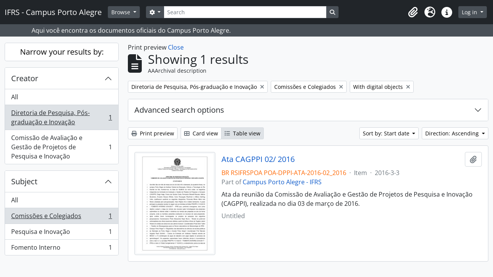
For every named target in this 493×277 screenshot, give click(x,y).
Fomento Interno (61, 249)
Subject (24, 181)
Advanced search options (179, 110)
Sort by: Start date (387, 133)
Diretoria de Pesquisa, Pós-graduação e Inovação (61, 117)
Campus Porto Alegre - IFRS (282, 182)
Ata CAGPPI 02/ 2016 (258, 159)
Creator (24, 78)
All (14, 97)
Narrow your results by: (62, 52)
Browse (121, 12)
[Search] (245, 12)
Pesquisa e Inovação (61, 233)
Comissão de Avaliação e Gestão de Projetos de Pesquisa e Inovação (61, 146)
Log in (470, 12)
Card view (201, 133)
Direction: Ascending (452, 133)
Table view (242, 133)
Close (176, 47)
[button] (412, 12)
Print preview (152, 133)
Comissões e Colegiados (61, 217)
